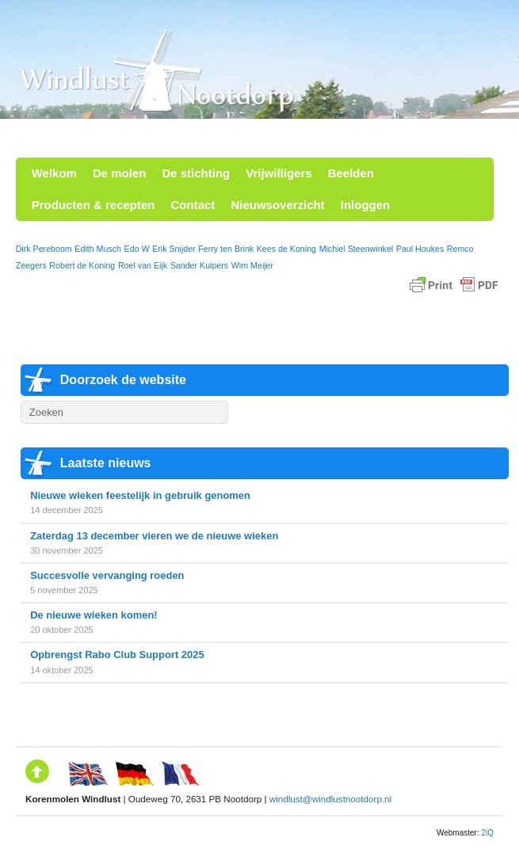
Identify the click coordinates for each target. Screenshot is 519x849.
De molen (120, 173)
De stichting (196, 173)
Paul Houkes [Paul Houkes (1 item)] (420, 248)
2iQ (487, 832)
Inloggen (366, 204)
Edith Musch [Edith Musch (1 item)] (97, 248)
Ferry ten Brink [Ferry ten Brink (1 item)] (226, 248)
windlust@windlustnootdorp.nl (330, 799)
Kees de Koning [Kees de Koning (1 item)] (286, 248)
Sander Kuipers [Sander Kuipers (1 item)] (199, 265)
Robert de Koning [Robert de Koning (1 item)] (82, 265)
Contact (193, 204)
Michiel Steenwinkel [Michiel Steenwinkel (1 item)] (356, 248)
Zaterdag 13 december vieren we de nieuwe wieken (154, 536)
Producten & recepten (93, 204)
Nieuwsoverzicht (277, 204)
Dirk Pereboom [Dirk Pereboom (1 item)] (44, 248)
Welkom (54, 173)
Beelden (351, 173)
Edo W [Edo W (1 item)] (137, 248)
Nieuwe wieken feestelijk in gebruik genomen (140, 495)
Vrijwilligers (278, 173)
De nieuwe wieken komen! (94, 615)
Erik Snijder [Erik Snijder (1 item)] (173, 248)
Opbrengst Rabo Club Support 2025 (117, 655)
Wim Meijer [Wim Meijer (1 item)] (252, 265)
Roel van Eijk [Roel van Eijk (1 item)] (142, 265)
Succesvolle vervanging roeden (107, 575)
